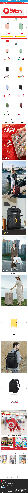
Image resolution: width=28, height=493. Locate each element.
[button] (27, 5)
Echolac (14, 334)
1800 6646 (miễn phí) (9, 477)
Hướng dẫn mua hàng (7, 492)
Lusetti (7, 31)
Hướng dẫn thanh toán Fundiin (8, 491)
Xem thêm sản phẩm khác (14, 405)
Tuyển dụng (2, 492)
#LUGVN (8, 453)
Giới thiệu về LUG (2, 491)
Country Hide (20, 93)
